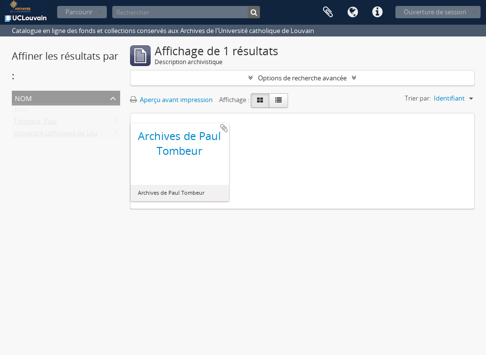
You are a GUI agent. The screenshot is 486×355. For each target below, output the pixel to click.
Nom (23, 97)
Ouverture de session (435, 11)
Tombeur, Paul (35, 123)
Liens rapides (377, 12)
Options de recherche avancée (302, 77)
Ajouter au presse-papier (224, 128)
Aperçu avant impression (171, 99)
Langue (352, 12)
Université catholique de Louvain (62, 135)
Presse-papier (328, 12)
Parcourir (79, 11)
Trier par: (418, 98)
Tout (21, 111)
